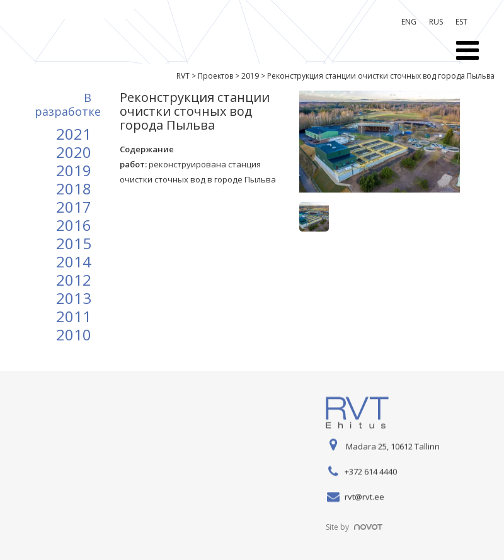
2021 (73, 133)
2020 (73, 152)
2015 (73, 243)
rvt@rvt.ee (364, 497)
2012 (73, 279)
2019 (73, 170)
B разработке (68, 104)
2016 (73, 225)
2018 (73, 188)
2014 (73, 261)
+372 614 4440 (371, 472)
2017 (73, 206)
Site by (354, 527)
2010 (73, 334)
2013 (73, 298)
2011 (73, 316)
